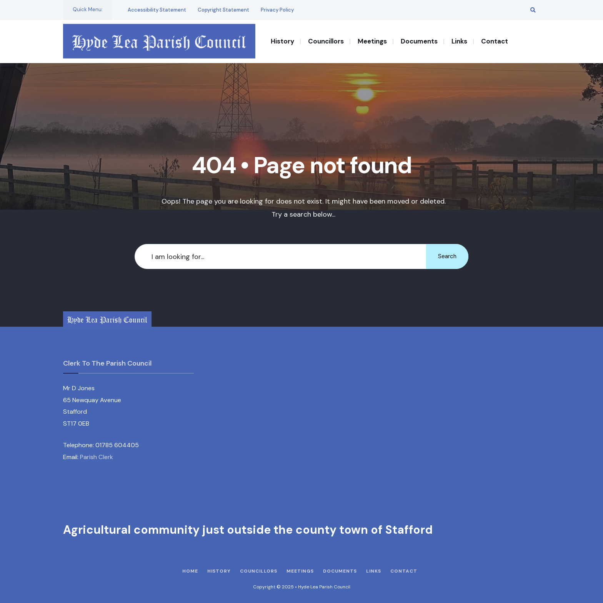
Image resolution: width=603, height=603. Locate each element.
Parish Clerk (96, 457)
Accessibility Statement (157, 10)
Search (447, 256)
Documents (419, 41)
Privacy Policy (277, 10)
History (282, 41)
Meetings (372, 41)
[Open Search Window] (533, 10)
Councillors (326, 41)
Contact (494, 41)
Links (459, 41)
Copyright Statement (223, 10)
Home (190, 571)
